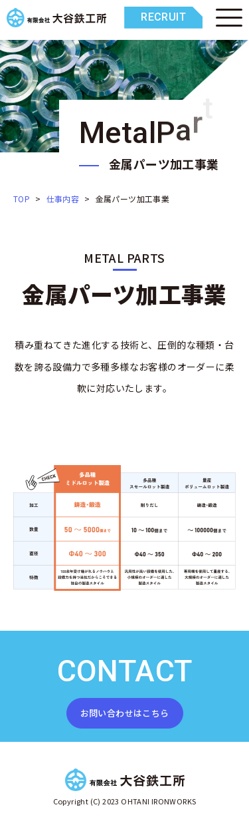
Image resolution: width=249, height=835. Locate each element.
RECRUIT (163, 17)
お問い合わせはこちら (124, 713)
